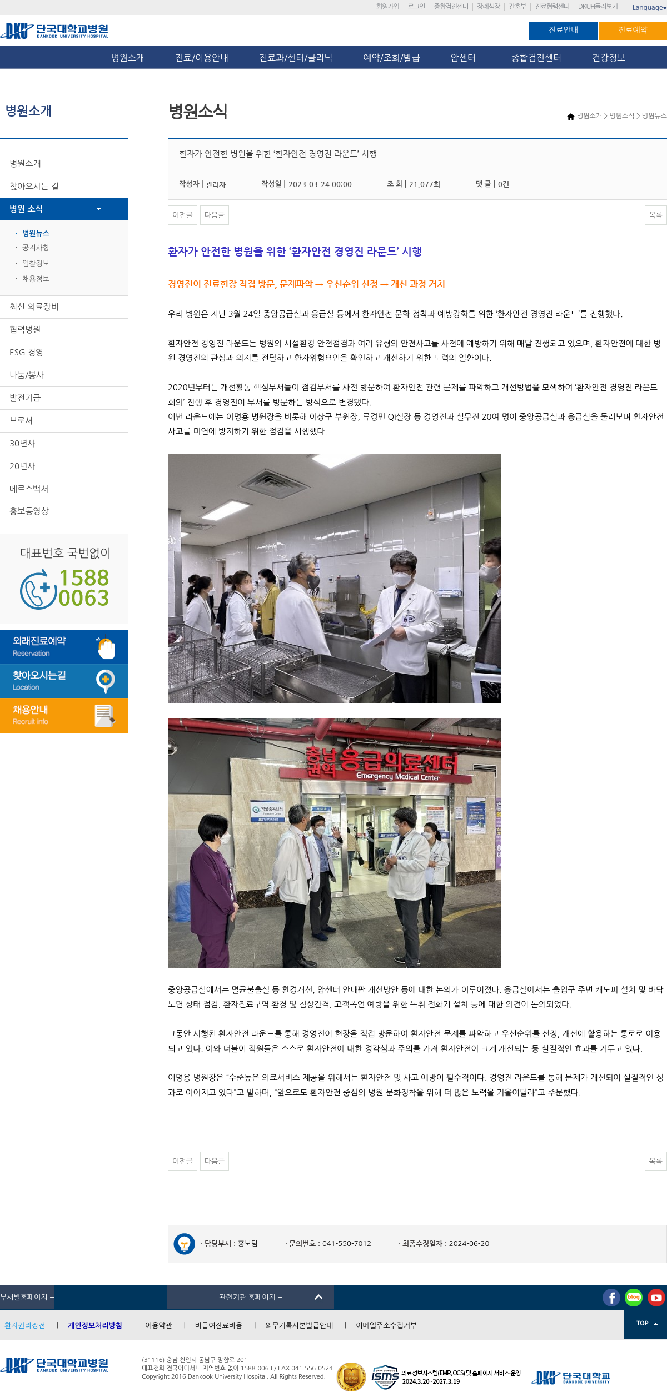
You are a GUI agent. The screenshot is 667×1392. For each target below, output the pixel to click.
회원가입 (387, 6)
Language (650, 7)
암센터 (466, 57)
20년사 (22, 466)
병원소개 (128, 57)
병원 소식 (26, 209)
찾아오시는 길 (34, 186)
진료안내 (563, 30)
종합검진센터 (451, 6)
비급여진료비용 (219, 1325)
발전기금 (25, 398)
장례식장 (488, 6)
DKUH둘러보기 (598, 6)
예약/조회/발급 (391, 57)
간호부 (517, 6)
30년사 (22, 443)
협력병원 (25, 329)
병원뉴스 (35, 233)
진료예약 (633, 30)
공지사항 (35, 248)
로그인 (416, 6)
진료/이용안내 (201, 57)
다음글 (215, 215)
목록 (656, 215)
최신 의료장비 (34, 307)
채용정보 (35, 279)
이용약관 (158, 1325)
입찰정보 (35, 263)
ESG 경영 (26, 352)
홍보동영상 (29, 511)
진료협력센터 (552, 6)
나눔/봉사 (26, 375)
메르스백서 (29, 489)
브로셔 (21, 420)
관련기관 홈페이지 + (250, 1297)
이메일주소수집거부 (386, 1325)
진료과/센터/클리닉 (295, 57)
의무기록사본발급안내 (299, 1325)
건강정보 (608, 57)
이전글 (182, 215)
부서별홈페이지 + (27, 1297)
